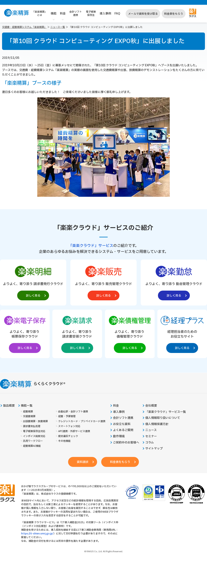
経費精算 (28, 411)
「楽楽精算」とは (39, 13)
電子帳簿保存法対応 (34, 431)
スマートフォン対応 (69, 426)
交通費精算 (29, 416)
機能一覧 (26, 406)
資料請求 (82, 462)
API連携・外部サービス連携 (74, 431)
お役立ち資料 (121, 424)
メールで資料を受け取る (143, 14)
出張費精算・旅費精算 (35, 421)
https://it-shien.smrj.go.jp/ (37, 533)
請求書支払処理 (31, 426)
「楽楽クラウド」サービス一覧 (165, 412)
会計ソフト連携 (75, 13)
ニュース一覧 (57, 27)
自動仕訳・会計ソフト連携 (73, 411)
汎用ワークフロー (33, 441)
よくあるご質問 (123, 430)
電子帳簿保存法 (91, 13)
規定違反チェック (68, 436)
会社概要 (151, 406)
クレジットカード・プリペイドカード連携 (81, 421)
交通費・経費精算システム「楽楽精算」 (24, 27)
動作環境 (119, 436)
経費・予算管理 (67, 416)
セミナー (151, 436)
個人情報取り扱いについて (162, 418)
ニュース (151, 430)
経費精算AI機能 (32, 446)
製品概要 (9, 406)
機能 (54, 13)
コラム (149, 443)
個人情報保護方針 (156, 424)
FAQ (117, 13)
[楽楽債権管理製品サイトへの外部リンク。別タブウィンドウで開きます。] (130, 333)
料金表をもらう (173, 14)
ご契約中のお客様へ (126, 443)
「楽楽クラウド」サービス (91, 246)
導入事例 (105, 13)
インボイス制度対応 (34, 436)
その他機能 (64, 441)
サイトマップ (154, 449)
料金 (63, 13)
